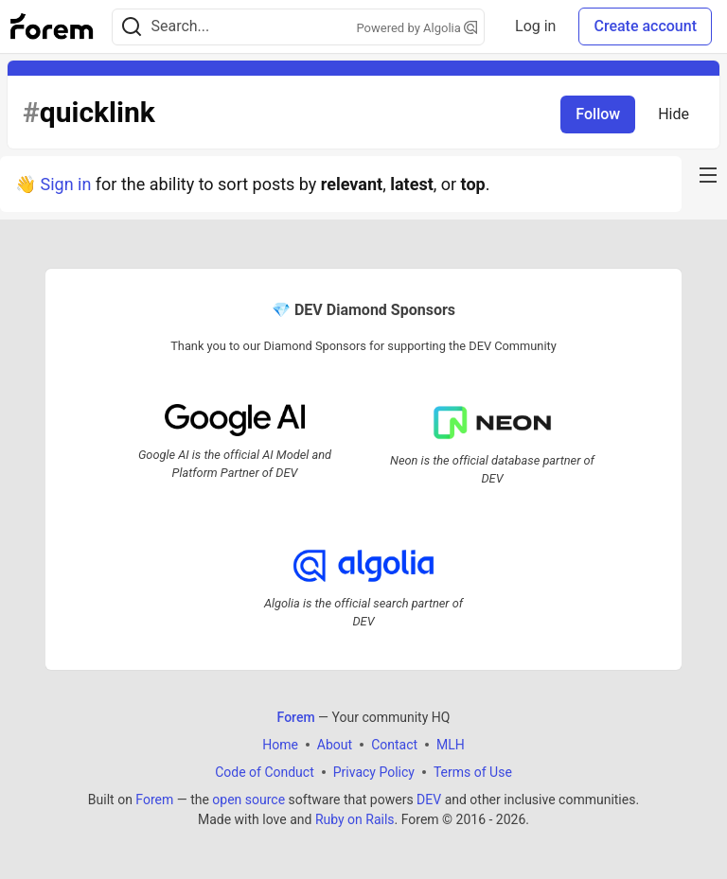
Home (280, 744)
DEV (429, 799)
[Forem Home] (52, 26)
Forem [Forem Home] (296, 717)
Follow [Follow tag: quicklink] (598, 114)
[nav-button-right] (708, 175)
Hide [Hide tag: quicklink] (673, 114)
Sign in (65, 184)
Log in (535, 26)
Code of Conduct (264, 772)
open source (248, 799)
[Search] (132, 26)
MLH (450, 744)
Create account (645, 26)
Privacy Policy (374, 772)
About (334, 744)
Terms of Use (473, 772)
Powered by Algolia (417, 28)
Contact (394, 744)
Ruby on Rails (355, 819)
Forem (154, 799)
